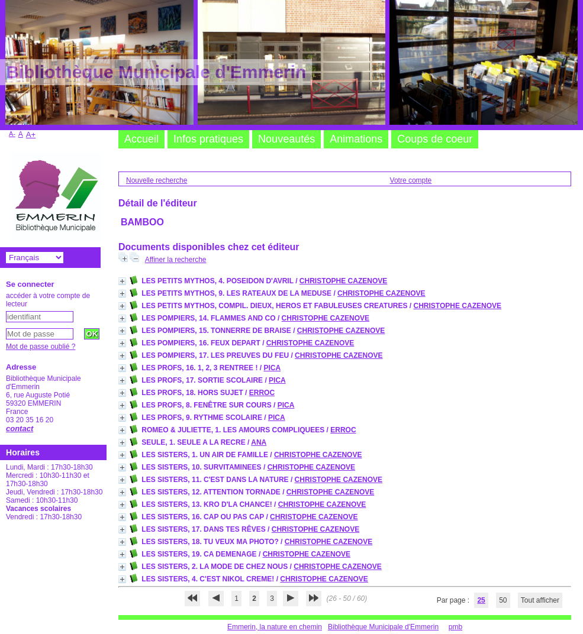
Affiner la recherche (176, 259)
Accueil (141, 139)
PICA (272, 368)
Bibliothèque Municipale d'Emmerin (383, 627)
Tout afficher (540, 600)
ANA (258, 442)
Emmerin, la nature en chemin (274, 627)
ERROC (262, 393)
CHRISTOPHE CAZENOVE (343, 281)
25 (481, 600)
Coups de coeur (434, 139)
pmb (455, 627)
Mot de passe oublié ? (40, 346)
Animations (356, 139)
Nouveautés (286, 139)
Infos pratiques (208, 139)
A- (12, 133)
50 (503, 600)
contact (19, 428)
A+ (31, 134)
